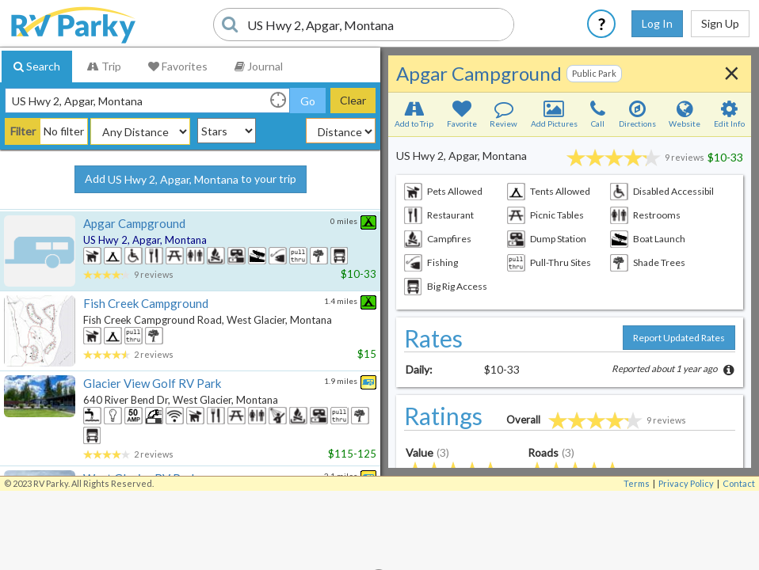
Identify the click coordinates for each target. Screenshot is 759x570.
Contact (739, 483)
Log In (657, 23)
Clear (353, 100)
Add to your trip (190, 180)
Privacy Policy (686, 483)
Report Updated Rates (679, 338)
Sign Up (720, 23)
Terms (637, 483)
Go (307, 101)
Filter (23, 131)
